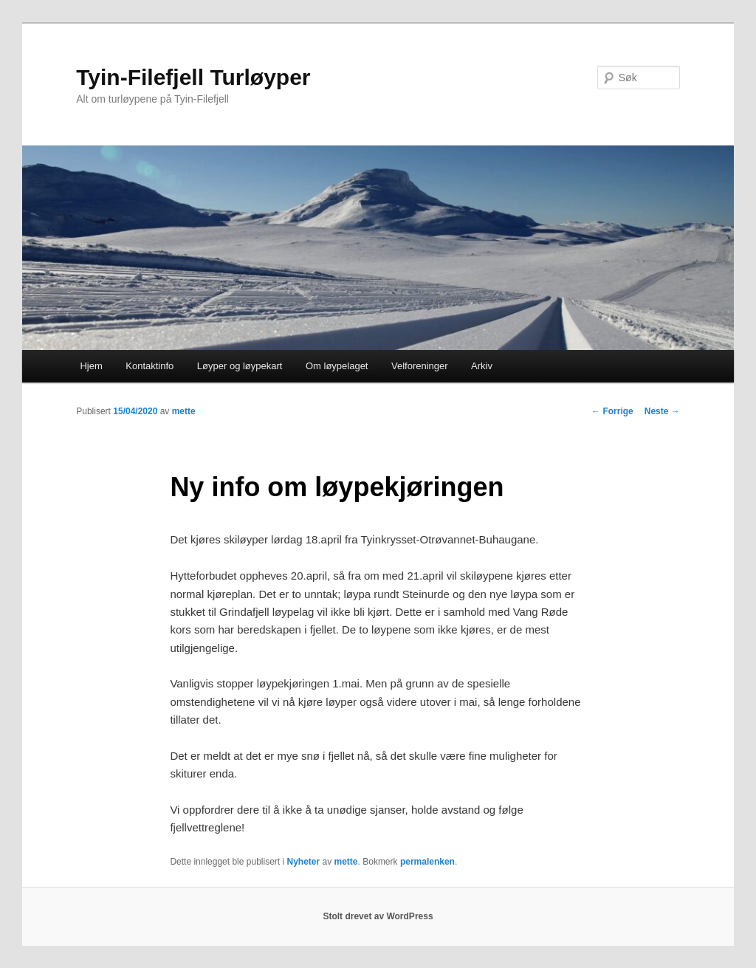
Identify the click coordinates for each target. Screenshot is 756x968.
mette (184, 411)
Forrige (612, 411)
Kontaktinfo (149, 365)
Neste (662, 411)
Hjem (91, 365)
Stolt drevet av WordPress (378, 916)
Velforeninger (419, 365)
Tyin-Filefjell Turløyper (193, 77)
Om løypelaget (337, 365)
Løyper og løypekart (240, 365)
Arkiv (481, 365)
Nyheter (303, 862)
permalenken (427, 862)
